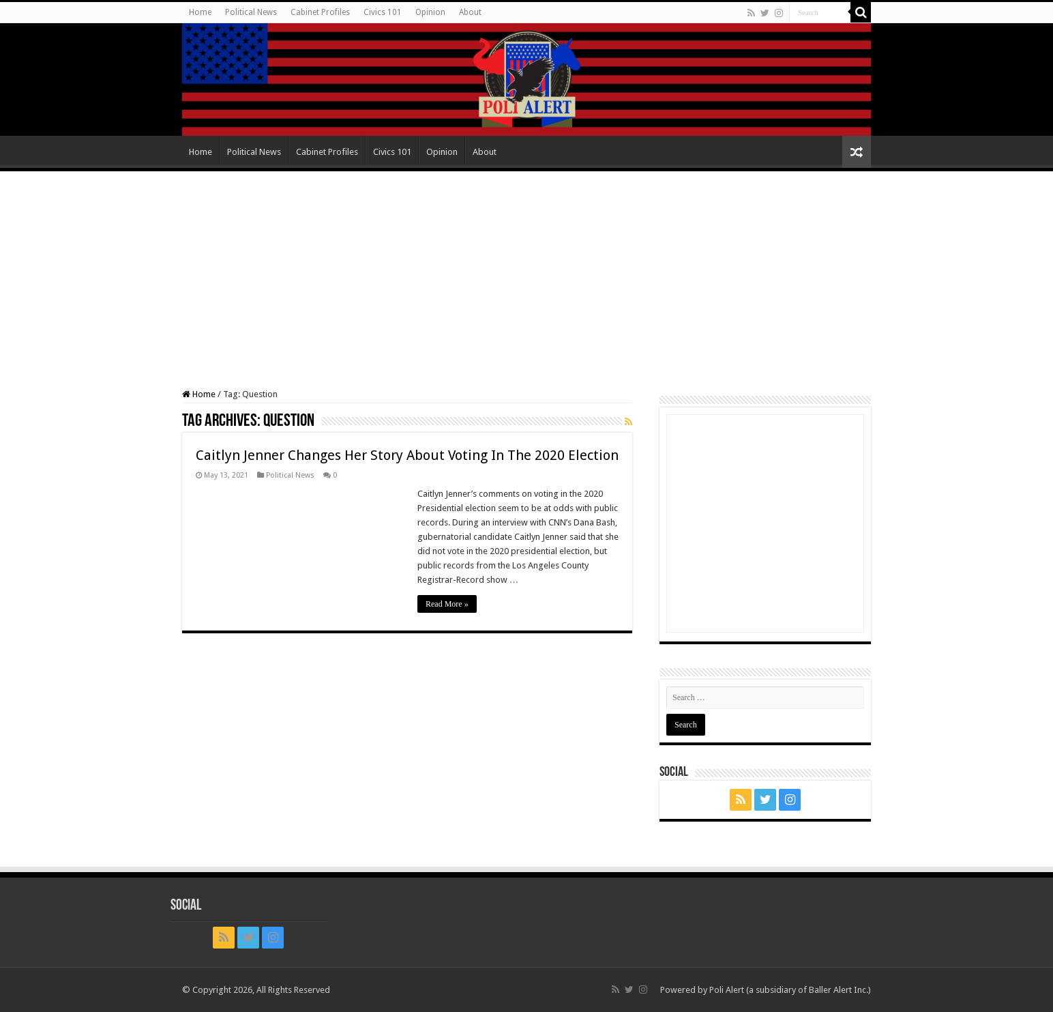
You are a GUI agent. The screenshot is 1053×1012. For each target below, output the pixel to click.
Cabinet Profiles (320, 12)
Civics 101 (383, 12)
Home (200, 12)
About (470, 12)
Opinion (430, 12)
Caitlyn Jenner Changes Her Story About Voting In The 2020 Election (407, 455)
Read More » (447, 604)
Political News (251, 12)
